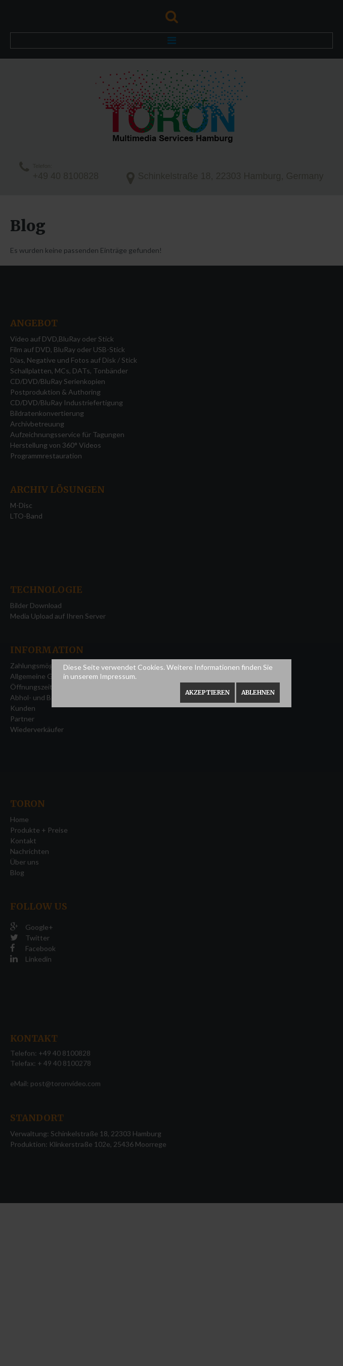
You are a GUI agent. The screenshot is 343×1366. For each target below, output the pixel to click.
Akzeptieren (207, 692)
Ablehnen (258, 692)
